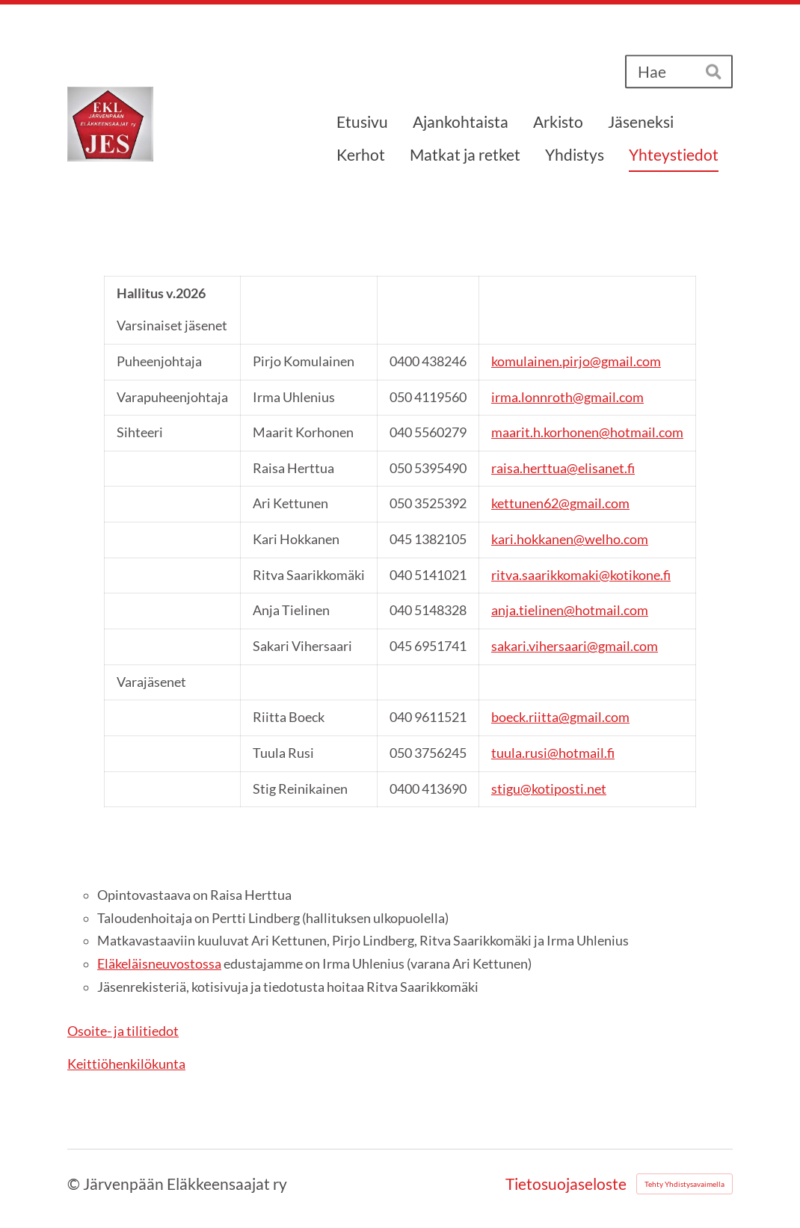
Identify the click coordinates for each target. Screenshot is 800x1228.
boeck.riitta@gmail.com (560, 717)
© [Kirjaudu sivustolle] (75, 1184)
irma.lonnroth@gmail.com (567, 397)
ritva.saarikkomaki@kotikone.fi (581, 575)
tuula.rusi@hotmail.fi (553, 753)
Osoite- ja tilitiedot (123, 1031)
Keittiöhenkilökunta (126, 1064)
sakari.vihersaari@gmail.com (574, 646)
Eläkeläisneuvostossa (159, 964)
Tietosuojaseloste (566, 1184)
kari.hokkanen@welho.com (569, 539)
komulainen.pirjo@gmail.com (576, 361)
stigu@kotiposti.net (548, 789)
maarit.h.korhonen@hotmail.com (587, 432)
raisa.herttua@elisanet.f (563, 468)
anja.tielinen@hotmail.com (569, 610)
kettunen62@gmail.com (560, 503)
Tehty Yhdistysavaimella (684, 1183)
